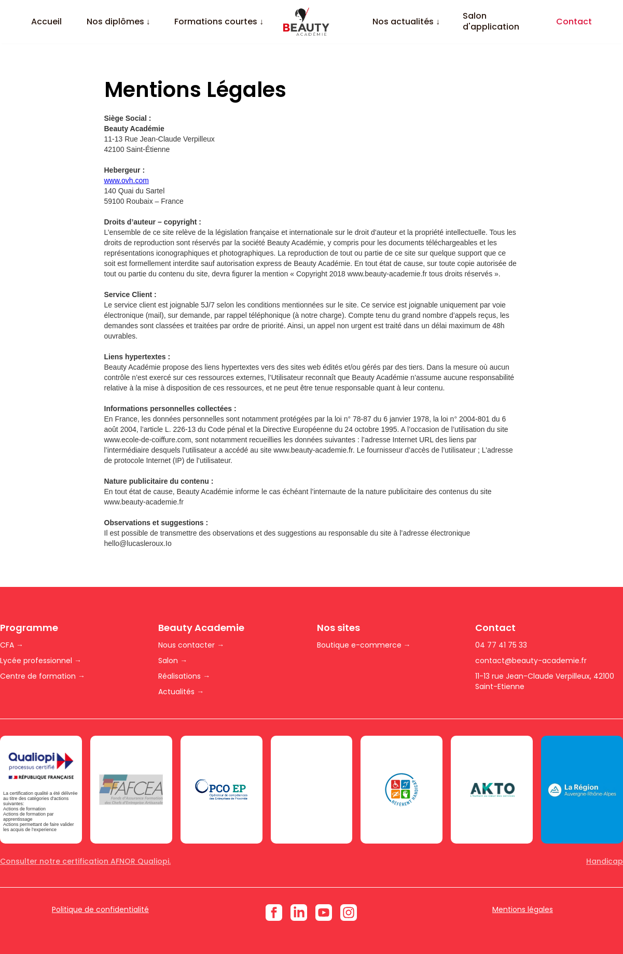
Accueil (46, 22)
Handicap (604, 861)
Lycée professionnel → (40, 660)
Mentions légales (522, 909)
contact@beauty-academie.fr (531, 660)
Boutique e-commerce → (364, 645)
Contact (574, 22)
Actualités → (181, 691)
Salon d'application (491, 22)
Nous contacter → (191, 645)
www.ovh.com (126, 180)
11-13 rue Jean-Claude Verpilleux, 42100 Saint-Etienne (544, 681)
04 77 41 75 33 (501, 645)
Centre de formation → (42, 676)
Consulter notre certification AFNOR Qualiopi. (85, 861)
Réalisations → (184, 676)
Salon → (172, 660)
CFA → (11, 645)
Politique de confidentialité (100, 909)
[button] (118, 22)
